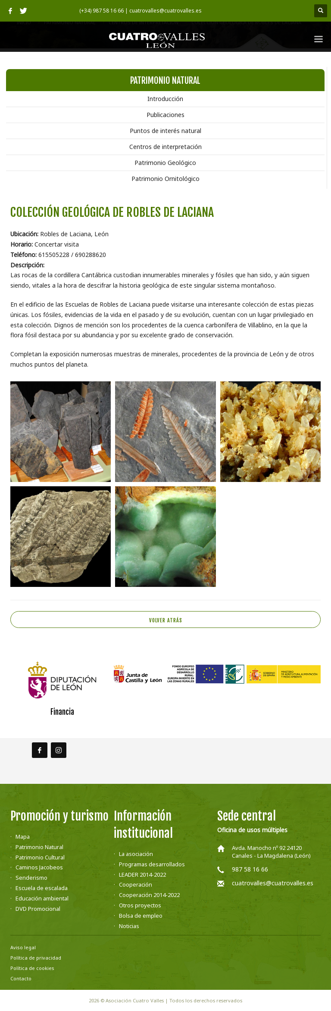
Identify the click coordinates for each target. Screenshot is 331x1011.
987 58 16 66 (250, 869)
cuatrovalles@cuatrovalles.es (272, 883)
